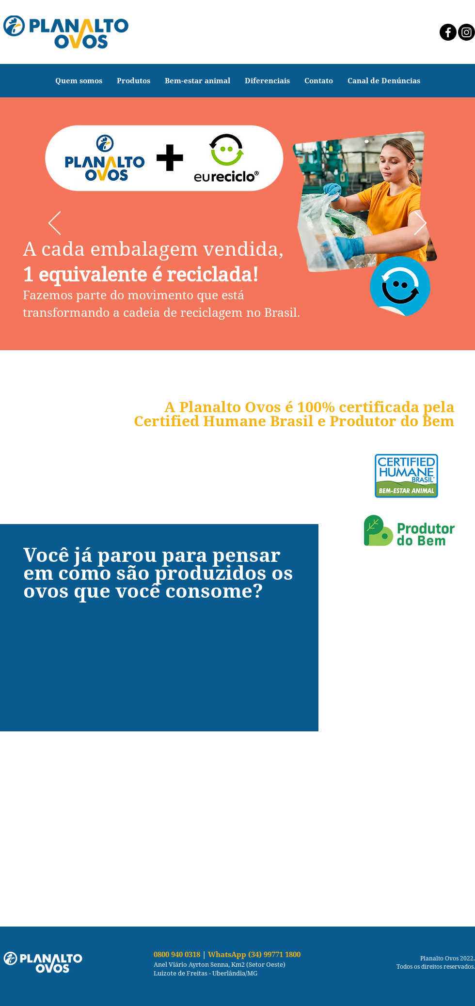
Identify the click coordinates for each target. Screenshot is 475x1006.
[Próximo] (420, 223)
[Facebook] (448, 32)
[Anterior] (54, 223)
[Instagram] (466, 32)
